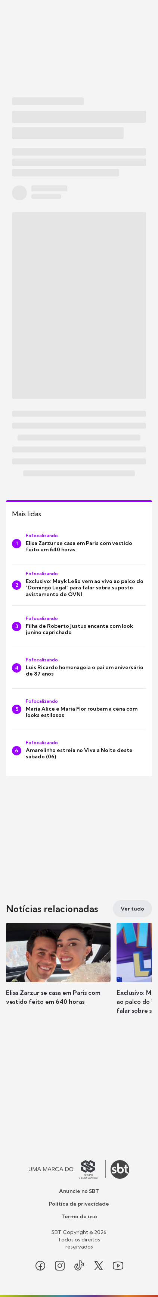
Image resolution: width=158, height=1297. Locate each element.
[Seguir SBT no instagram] (60, 1266)
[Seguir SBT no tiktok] (79, 1266)
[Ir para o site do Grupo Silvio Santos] (67, 1169)
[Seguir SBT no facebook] (40, 1266)
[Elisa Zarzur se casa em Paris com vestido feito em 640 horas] (79, 543)
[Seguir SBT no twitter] (99, 1266)
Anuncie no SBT (79, 1191)
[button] (58, 971)
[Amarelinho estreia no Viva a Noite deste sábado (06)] (79, 750)
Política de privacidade (79, 1203)
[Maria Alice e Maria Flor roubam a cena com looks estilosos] (79, 709)
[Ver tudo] (132, 908)
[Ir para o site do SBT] (120, 1169)
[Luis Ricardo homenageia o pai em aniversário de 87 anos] (79, 667)
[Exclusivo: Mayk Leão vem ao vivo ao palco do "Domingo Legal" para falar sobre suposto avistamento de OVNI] (79, 585)
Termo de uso (79, 1216)
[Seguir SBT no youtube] (118, 1266)
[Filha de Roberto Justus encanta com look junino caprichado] (79, 626)
